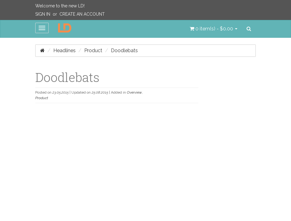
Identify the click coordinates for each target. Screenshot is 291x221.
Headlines (64, 50)
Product (93, 50)
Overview (134, 92)
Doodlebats (124, 50)
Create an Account (82, 14)
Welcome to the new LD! (60, 5)
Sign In (42, 14)
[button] (213, 28)
